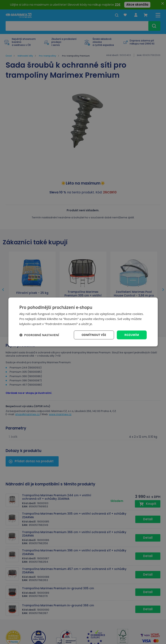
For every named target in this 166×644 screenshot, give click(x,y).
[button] (39, 335)
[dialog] (83, 321)
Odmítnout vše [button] (94, 335)
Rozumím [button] (131, 335)
